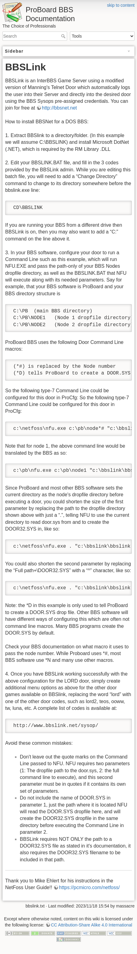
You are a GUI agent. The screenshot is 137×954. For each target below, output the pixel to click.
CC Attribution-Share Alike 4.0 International (91, 924)
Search (64, 36)
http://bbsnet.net (59, 107)
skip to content (121, 5)
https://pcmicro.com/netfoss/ (89, 887)
